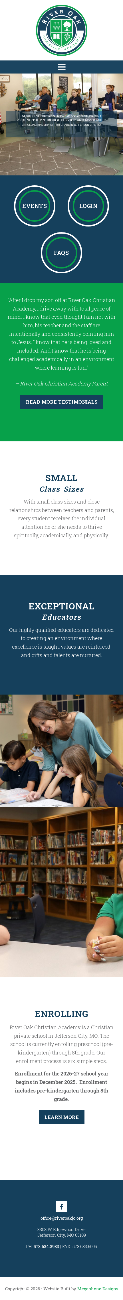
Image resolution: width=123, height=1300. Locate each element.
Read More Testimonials (61, 402)
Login (88, 205)
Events (34, 205)
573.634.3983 (46, 1246)
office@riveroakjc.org (62, 1218)
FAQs (61, 252)
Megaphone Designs (97, 1288)
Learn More (62, 1117)
